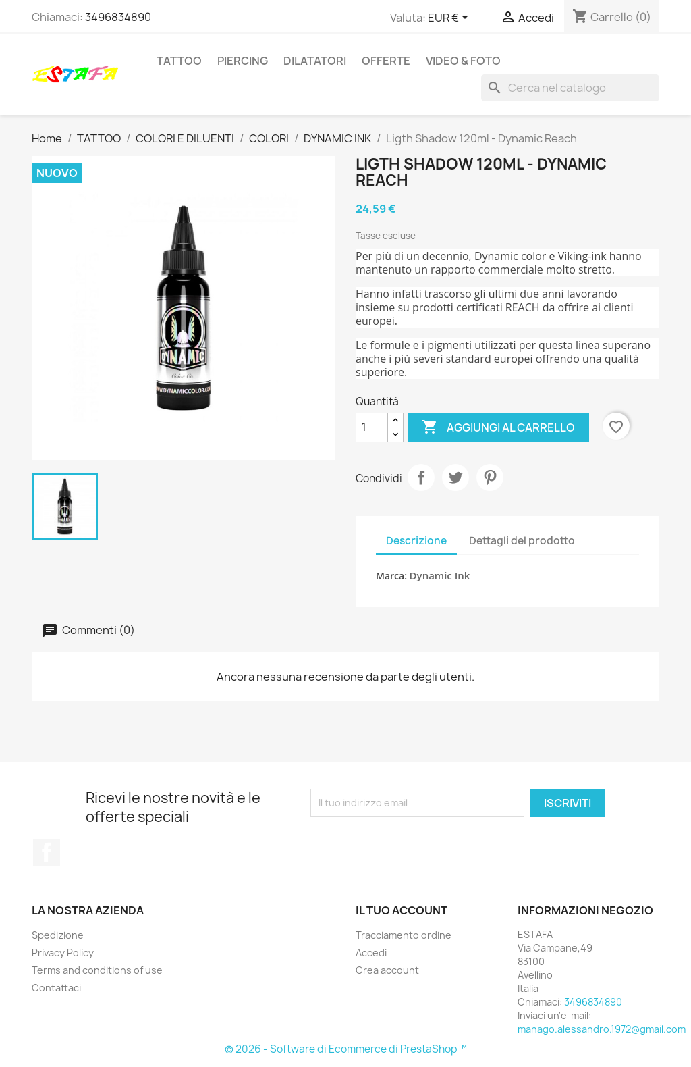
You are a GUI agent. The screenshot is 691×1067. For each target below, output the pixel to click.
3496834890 (118, 16)
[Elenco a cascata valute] (450, 18)
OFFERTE (386, 60)
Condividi (421, 477)
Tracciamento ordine (403, 935)
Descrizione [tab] (416, 541)
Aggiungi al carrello (498, 427)
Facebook (46, 852)
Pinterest (489, 477)
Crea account (387, 970)
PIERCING (242, 60)
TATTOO (179, 60)
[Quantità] (372, 427)
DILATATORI (314, 60)
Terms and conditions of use (97, 970)
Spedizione (58, 935)
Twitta (455, 477)
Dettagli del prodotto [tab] (522, 541)
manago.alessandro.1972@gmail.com (602, 1028)
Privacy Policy (63, 952)
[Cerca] (570, 87)
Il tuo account (401, 910)
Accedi (371, 952)
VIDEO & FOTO (463, 60)
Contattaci (56, 987)
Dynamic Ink (440, 575)
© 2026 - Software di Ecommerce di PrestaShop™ (346, 1049)
